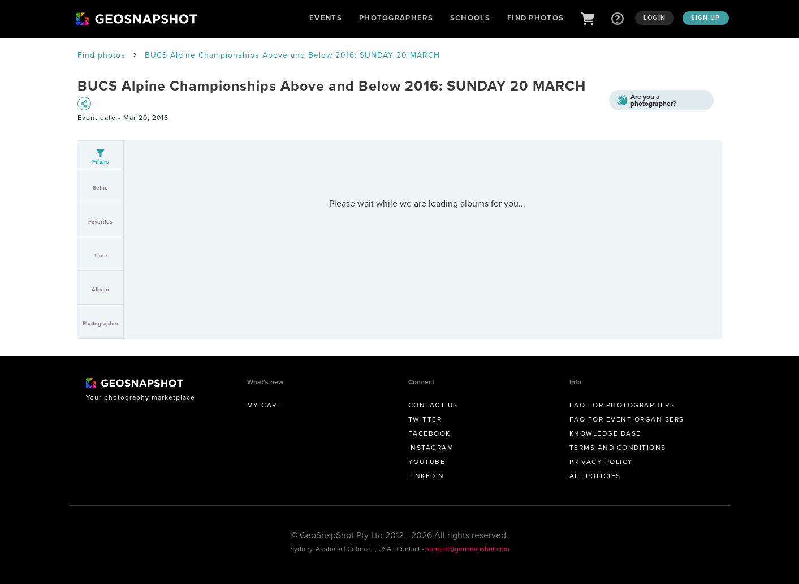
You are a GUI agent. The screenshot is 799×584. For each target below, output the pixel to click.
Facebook (429, 433)
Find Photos (535, 17)
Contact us (433, 405)
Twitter (425, 419)
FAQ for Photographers (622, 405)
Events (325, 17)
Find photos (101, 55)
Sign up (705, 17)
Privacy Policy (601, 462)
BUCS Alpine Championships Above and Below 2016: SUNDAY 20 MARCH (292, 55)
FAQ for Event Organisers (626, 419)
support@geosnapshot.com (467, 549)
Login (654, 17)
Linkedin (426, 476)
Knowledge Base (605, 433)
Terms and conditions (617, 448)
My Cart (264, 405)
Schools (470, 17)
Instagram (431, 448)
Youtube (427, 462)
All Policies (595, 476)
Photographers (396, 17)
